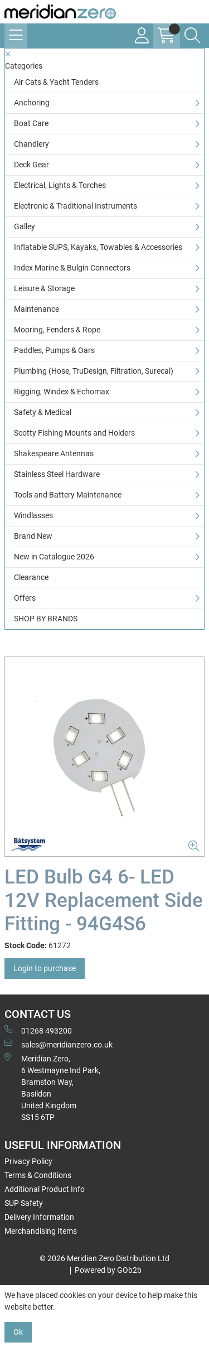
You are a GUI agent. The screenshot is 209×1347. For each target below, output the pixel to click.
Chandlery (31, 143)
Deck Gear (31, 164)
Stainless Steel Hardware (57, 474)
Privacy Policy (28, 1161)
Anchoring (32, 102)
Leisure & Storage (44, 288)
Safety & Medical (42, 412)
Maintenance (36, 309)
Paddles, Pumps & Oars (54, 350)
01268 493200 (38, 1030)
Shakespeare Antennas (54, 453)
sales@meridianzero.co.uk (58, 1044)
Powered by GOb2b (108, 1270)
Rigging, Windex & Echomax (61, 391)
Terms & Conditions (37, 1175)
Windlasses (33, 515)
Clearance (31, 577)
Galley (24, 226)
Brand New (33, 536)
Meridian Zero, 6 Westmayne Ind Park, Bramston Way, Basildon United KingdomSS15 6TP (52, 1087)
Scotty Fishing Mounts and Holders (74, 432)
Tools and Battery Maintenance (67, 494)
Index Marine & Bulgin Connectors (72, 267)
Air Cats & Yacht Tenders (56, 82)
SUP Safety (23, 1203)
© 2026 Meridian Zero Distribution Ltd (104, 1258)
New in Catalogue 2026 (54, 556)
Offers (25, 597)
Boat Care (31, 123)
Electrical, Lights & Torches (60, 185)
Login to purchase (44, 968)
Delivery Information (39, 1217)
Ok (18, 1331)
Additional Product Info (44, 1189)
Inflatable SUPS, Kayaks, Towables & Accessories (98, 247)
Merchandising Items (40, 1231)
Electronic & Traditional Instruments (75, 205)
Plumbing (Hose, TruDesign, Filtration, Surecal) (93, 370)
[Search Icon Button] (192, 35)
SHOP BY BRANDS (45, 618)
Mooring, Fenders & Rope (57, 329)
